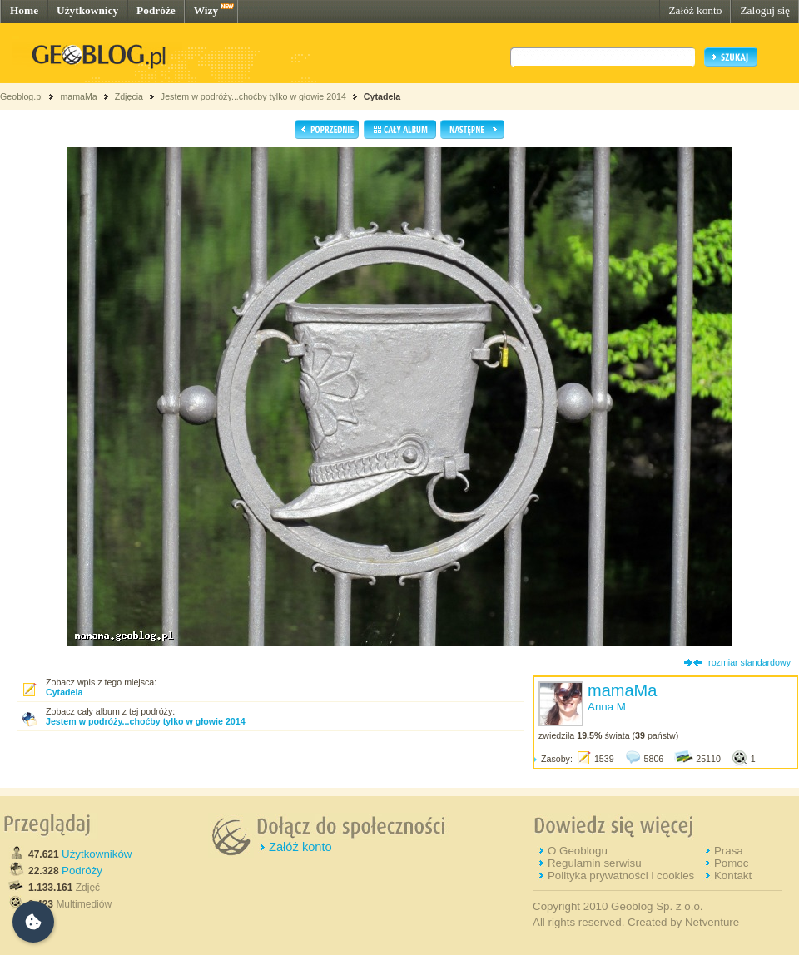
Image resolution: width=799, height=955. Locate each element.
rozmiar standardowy (749, 662)
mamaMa (78, 96)
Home (24, 10)
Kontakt (733, 875)
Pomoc (731, 863)
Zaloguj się (765, 10)
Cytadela (382, 96)
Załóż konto (695, 10)
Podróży (82, 870)
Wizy (206, 10)
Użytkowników (97, 854)
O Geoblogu (578, 850)
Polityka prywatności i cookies (621, 875)
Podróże (156, 10)
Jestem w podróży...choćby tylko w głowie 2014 (253, 96)
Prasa (728, 850)
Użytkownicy (87, 10)
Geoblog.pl (21, 96)
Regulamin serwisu (595, 863)
